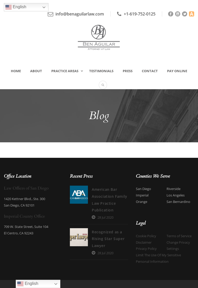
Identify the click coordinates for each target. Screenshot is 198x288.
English (15, 7)
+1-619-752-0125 (139, 14)
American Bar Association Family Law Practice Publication (94, 196)
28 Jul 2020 (84, 210)
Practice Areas (64, 71)
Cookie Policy (146, 236)
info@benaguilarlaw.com (79, 14)
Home (16, 71)
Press (128, 71)
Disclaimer (144, 242)
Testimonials (101, 71)
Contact (150, 71)
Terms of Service (179, 236)
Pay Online (177, 71)
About (36, 71)
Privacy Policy (146, 248)
